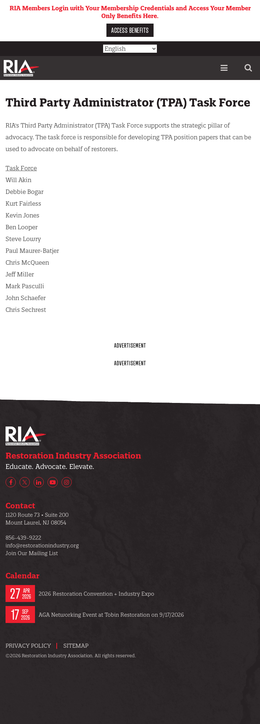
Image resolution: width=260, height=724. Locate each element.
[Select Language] (130, 49)
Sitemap (75, 645)
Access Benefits (130, 30)
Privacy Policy (28, 645)
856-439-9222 (23, 538)
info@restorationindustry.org (42, 545)
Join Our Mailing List (32, 553)
